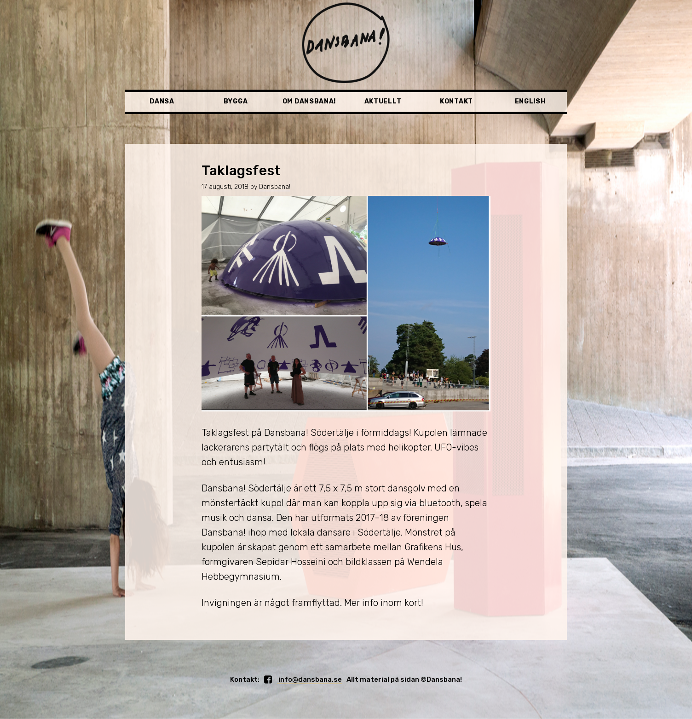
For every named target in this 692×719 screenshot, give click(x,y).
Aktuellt (383, 101)
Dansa (162, 101)
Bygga (236, 101)
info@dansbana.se (309, 679)
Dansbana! (274, 187)
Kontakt (456, 101)
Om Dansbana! (309, 101)
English (530, 101)
